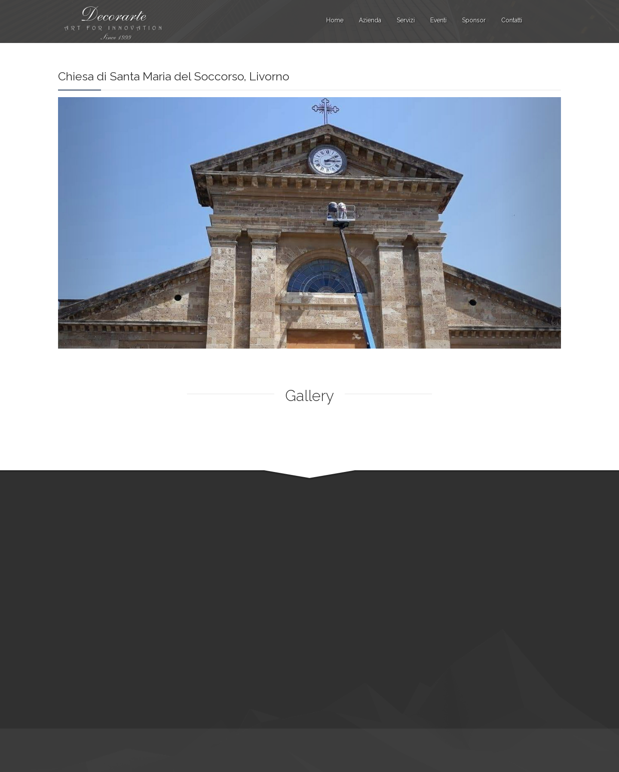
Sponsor (474, 20)
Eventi (438, 20)
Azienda (370, 20)
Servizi (406, 20)
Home (334, 20)
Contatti (511, 20)
